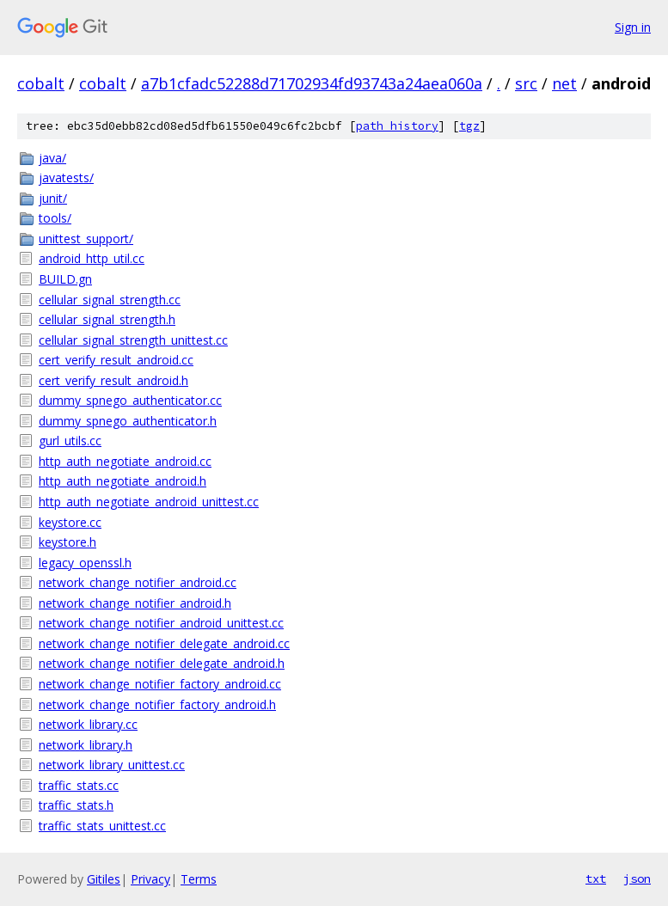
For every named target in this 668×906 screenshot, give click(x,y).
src (526, 83)
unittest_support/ (86, 238)
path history (397, 126)
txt (595, 878)
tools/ (55, 218)
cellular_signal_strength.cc (110, 299)
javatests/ (66, 177)
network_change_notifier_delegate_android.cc (164, 643)
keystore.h (67, 542)
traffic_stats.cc (79, 785)
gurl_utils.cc (70, 440)
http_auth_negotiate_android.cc (125, 461)
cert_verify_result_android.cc (116, 360)
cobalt (40, 83)
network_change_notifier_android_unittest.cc (161, 623)
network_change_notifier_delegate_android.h (162, 663)
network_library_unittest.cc (112, 764)
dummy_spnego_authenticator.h (128, 421)
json (637, 878)
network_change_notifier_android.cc (137, 582)
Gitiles (103, 879)
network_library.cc (88, 724)
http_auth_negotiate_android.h (122, 481)
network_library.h (85, 745)
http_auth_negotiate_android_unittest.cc (149, 501)
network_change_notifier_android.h (135, 603)
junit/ (53, 198)
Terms (199, 879)
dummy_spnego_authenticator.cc (130, 400)
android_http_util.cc (91, 258)
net (564, 83)
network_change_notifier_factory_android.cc (160, 684)
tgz (469, 126)
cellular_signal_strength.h (107, 319)
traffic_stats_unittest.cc (102, 825)
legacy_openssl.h (85, 562)
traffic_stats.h (76, 805)
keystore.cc (70, 522)
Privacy (150, 879)
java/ (52, 158)
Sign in (633, 27)
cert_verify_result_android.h (113, 380)
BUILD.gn (65, 279)
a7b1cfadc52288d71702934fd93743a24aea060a (311, 83)
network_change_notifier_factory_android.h (157, 704)
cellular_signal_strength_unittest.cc (133, 340)
